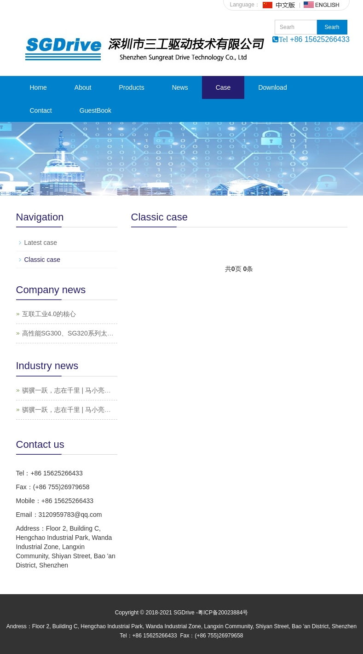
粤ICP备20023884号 (223, 612)
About (83, 87)
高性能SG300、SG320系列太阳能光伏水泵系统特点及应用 (106, 333)
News (180, 87)
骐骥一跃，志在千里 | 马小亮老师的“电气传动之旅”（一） (104, 409)
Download (272, 87)
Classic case (42, 259)
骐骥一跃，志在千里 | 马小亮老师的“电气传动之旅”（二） (104, 390)
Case (223, 87)
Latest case (41, 242)
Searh (331, 27)
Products (131, 87)
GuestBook (95, 110)
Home (38, 87)
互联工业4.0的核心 (49, 314)
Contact (41, 110)
